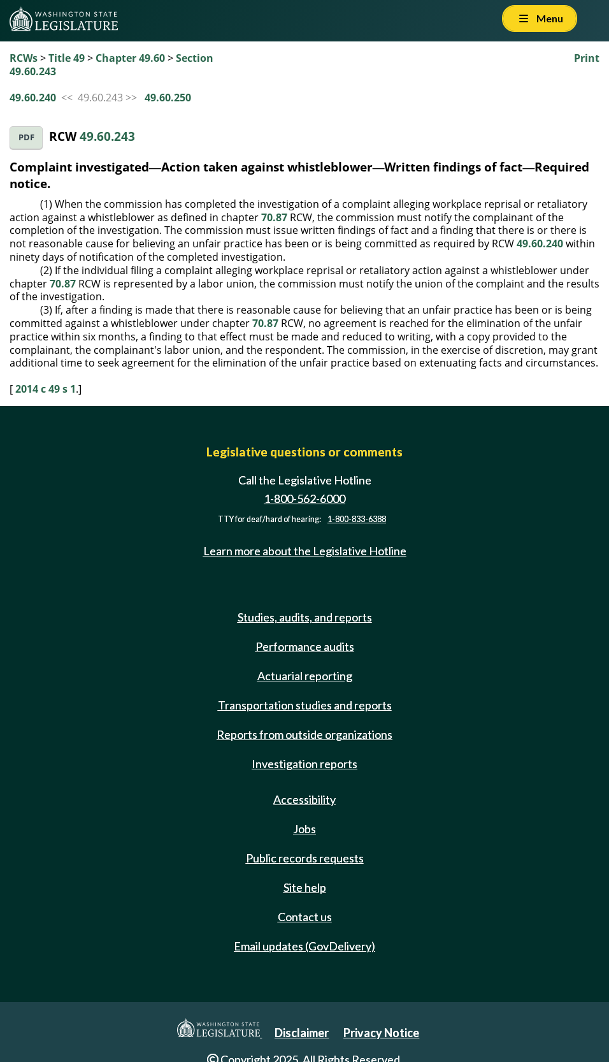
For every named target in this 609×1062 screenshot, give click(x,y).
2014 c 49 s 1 (45, 389)
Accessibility (304, 799)
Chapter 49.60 (130, 58)
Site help (304, 887)
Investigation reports (304, 764)
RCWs (24, 58)
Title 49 (66, 58)
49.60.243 (107, 136)
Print (586, 58)
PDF (26, 137)
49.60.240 (33, 98)
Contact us (305, 917)
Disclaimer (302, 1033)
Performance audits (304, 646)
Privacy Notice (381, 1033)
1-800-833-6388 (356, 519)
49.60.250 (168, 98)
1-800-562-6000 (304, 498)
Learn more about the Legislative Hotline (304, 551)
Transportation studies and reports (305, 705)
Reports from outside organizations (304, 734)
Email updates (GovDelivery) (304, 946)
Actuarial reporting (304, 676)
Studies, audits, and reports (305, 617)
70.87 (274, 217)
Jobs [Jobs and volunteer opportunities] (304, 829)
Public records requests (305, 858)
